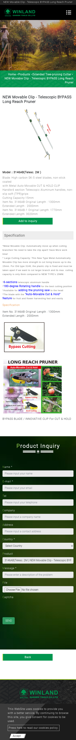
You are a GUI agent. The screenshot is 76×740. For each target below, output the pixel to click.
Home (12, 74)
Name (7, 467)
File (5, 582)
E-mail (8, 481)
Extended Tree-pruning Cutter (51, 74)
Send (8, 620)
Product (8, 553)
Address (8, 524)
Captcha (8, 597)
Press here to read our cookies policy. (33, 727)
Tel (5, 495)
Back (28, 657)
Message (10, 568)
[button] (5, 137)
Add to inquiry (28, 221)
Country (9, 539)
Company (9, 510)
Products (24, 74)
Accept (17, 735)
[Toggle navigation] (68, 12)
